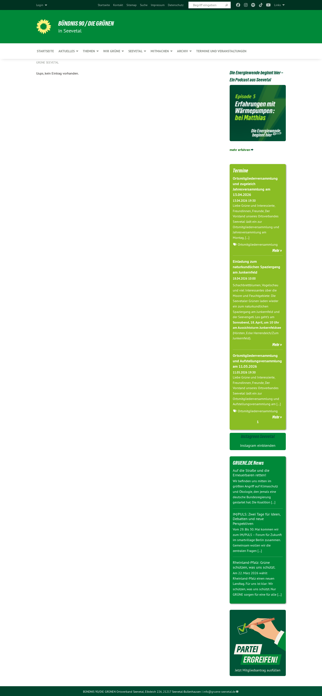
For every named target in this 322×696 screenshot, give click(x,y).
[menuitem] (104, 5)
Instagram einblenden (257, 444)
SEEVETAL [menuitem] (135, 51)
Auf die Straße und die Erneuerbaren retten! (251, 471)
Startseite (104, 5)
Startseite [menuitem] (45, 51)
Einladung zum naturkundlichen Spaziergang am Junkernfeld (256, 266)
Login (39, 5)
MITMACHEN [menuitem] (160, 51)
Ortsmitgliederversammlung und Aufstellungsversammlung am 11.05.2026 (257, 359)
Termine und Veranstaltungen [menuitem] (221, 51)
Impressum (158, 5)
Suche (143, 5)
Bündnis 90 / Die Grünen (88, 23)
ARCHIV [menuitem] (182, 51)
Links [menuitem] (277, 5)
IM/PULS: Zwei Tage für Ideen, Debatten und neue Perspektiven (256, 517)
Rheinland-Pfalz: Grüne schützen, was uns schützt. (254, 564)
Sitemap (131, 5)
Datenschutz (175, 5)
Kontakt (118, 5)
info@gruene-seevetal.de (219, 690)
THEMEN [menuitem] (89, 51)
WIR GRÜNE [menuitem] (111, 51)
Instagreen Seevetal (257, 435)
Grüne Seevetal (47, 62)
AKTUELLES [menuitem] (66, 51)
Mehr (275, 250)
